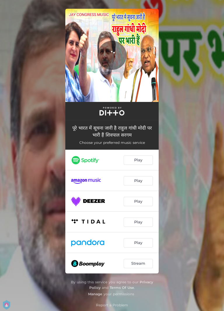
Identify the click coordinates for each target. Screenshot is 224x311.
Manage (95, 294)
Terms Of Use (122, 287)
